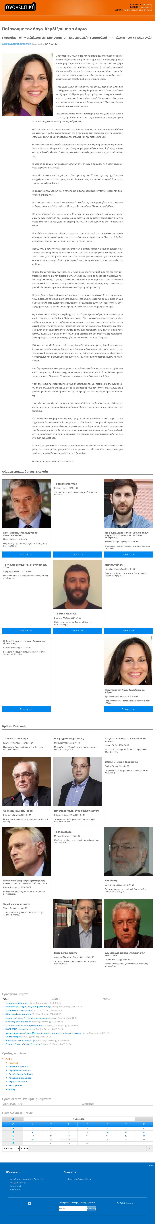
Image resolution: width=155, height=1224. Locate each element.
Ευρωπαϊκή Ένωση (18, 1081)
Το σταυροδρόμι (63, 832)
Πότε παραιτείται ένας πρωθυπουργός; (76, 810)
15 (13, 1132)
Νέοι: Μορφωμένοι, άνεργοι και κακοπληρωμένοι (20, 533)
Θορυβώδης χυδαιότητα (16, 904)
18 (13, 1143)
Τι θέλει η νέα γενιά (65, 613)
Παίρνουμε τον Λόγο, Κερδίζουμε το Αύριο (125, 691)
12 (144, 1132)
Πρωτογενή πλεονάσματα (33, 1010)
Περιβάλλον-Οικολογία (20, 1070)
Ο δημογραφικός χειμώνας (69, 738)
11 (126, 1132)
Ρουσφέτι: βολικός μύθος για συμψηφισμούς (43, 1006)
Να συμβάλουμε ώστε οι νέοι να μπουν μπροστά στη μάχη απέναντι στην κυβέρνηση (126, 535)
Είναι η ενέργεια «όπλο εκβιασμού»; (38, 1044)
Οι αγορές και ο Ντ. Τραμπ (18, 810)
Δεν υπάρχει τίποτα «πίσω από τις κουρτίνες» (125, 954)
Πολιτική (13, 1063)
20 (33, 1139)
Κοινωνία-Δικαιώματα (20, 1078)
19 (144, 1136)
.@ (79, 1179)
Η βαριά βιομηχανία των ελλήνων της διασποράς (24, 642)
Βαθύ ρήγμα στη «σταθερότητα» (37, 1040)
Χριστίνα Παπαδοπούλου (16, 43)
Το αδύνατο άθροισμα (15, 738)
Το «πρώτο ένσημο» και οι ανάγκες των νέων (25, 566)
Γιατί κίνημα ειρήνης (65, 953)
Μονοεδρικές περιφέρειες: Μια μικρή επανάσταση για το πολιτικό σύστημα (25, 881)
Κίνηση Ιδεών (15, 1085)
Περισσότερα (26, 554)
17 (13, 1139)
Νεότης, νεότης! (114, 564)
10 (107, 1132)
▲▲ (151, 1165)
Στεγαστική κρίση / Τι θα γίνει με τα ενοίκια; (125, 739)
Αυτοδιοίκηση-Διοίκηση (21, 1074)
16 (13, 1136)
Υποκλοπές (111, 880)
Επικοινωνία (16, 1186)
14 (13, 1128)
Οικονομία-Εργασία (18, 1066)
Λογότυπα (15, 1189)
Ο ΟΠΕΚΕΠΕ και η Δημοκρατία (121, 762)
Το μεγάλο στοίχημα (65, 483)
